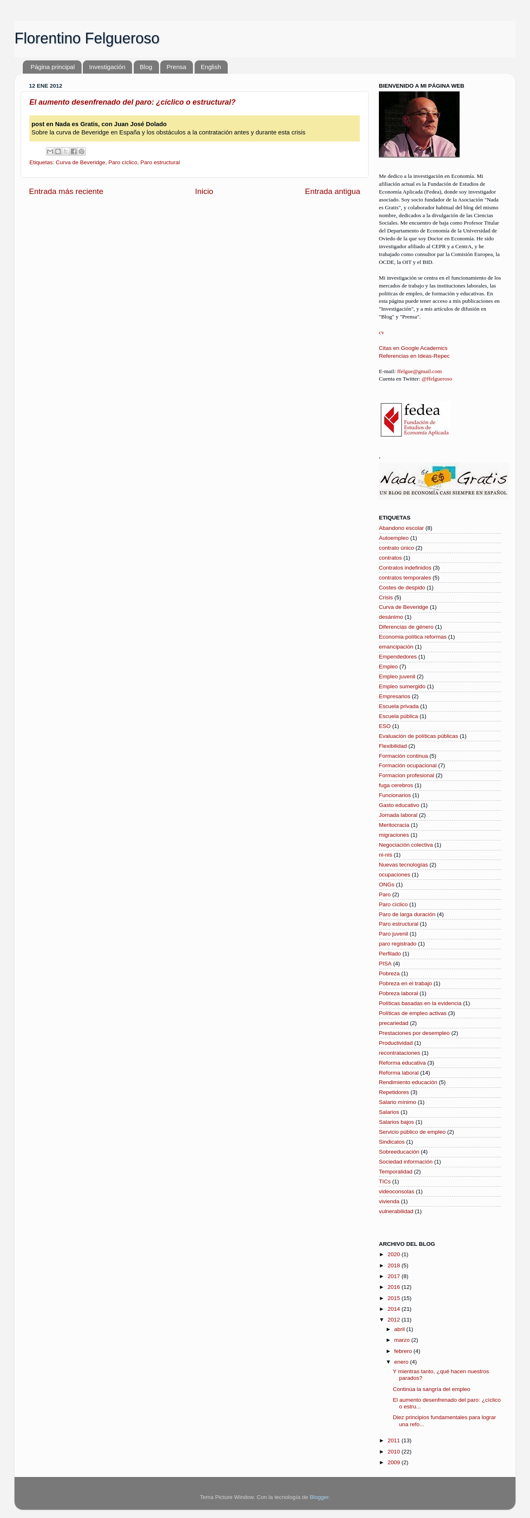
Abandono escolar (401, 528)
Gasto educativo (399, 805)
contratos (390, 558)
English (211, 66)
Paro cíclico (122, 162)
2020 (395, 1254)
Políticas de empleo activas (413, 1013)
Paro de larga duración (407, 914)
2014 (395, 1309)
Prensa (176, 66)
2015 (395, 1298)
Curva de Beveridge (80, 162)
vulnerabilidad (396, 1211)
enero (402, 1362)
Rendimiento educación (408, 1082)
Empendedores (398, 657)
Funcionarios (395, 795)
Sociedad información (406, 1162)
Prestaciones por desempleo (414, 1033)
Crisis (386, 597)
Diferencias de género (406, 627)
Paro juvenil (393, 934)
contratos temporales (405, 578)
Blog (146, 66)
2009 (395, 1462)
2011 (395, 1440)
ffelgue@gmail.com (419, 371)
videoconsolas (396, 1191)
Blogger (319, 1497)
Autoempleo (394, 538)
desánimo (391, 617)
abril (400, 1329)
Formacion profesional (406, 775)
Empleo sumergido (402, 686)
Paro (385, 894)
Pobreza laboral (398, 993)
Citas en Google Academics (413, 348)
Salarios (389, 1112)
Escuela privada (399, 706)
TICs (385, 1181)
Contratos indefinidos (405, 568)
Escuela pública (398, 716)
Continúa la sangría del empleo (431, 1389)
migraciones (394, 835)
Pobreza (389, 973)
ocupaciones (394, 875)
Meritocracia (394, 825)
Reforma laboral (399, 1073)
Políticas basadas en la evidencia (420, 1003)
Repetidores (394, 1092)
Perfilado (390, 954)
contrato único (396, 548)
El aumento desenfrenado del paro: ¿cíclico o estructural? (132, 102)
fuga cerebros (396, 785)
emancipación (396, 647)
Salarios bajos (396, 1122)
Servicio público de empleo (412, 1132)
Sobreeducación (399, 1152)
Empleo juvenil (397, 676)
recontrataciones (399, 1053)
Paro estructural (160, 162)
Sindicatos (392, 1142)
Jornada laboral (398, 815)
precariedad (393, 1023)
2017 (395, 1276)
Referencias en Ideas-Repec (414, 356)
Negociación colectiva (406, 845)
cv (381, 332)
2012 (395, 1320)
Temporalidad (395, 1171)
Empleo (388, 666)
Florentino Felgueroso (86, 38)
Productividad (396, 1043)
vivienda (389, 1201)
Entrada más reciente (66, 191)
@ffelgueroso (437, 379)
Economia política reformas (413, 637)
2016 (395, 1287)
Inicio (204, 191)
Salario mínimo (397, 1102)
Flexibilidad (393, 746)
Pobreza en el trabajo (405, 983)
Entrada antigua (332, 191)
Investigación (107, 66)
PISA (385, 963)
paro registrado (398, 944)
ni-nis (385, 855)
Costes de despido (402, 587)
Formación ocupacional (408, 765)
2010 (395, 1452)
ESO (385, 726)
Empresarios (394, 696)
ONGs (387, 884)
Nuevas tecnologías (403, 865)
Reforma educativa (402, 1063)
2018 (395, 1265)
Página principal (53, 66)
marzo (402, 1340)
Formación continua (403, 756)
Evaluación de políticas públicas (418, 736)
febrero (404, 1351)
